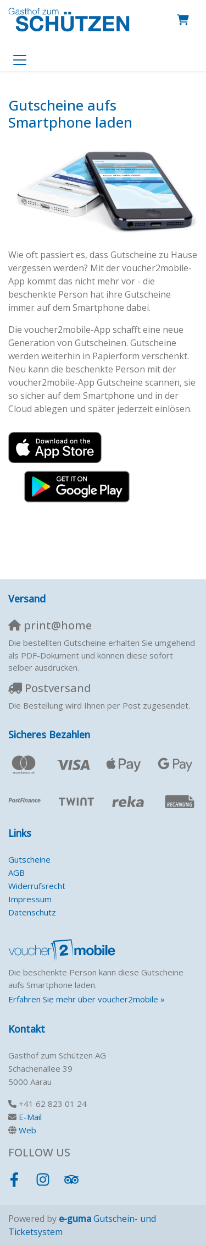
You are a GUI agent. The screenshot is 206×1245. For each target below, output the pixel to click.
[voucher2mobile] (63, 949)
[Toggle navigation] (19, 59)
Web (27, 1130)
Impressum (30, 898)
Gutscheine (29, 859)
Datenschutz (32, 912)
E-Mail (30, 1116)
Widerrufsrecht (36, 885)
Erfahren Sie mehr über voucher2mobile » (86, 999)
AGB (16, 872)
